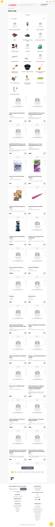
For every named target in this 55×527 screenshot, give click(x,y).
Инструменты (17, 507)
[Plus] (24, 125)
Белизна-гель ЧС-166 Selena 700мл (16, 385)
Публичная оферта (37, 512)
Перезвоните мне (17, 501)
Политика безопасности (18, 491)
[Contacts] (50, 1)
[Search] (19, 5)
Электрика (17, 509)
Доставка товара (37, 506)
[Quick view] (26, 97)
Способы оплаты (38, 507)
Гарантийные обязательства (37, 509)
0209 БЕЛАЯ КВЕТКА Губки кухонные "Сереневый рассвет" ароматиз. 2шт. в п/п (17, 145)
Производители (37, 518)
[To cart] (25, 121)
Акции (37, 520)
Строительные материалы (17, 505)
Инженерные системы (17, 506)
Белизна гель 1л (31, 296)
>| (42, 472)
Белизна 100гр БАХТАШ (33, 267)
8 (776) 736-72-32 (44, 4)
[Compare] (26, 101)
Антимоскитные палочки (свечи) (35, 206)
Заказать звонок (43, 5)
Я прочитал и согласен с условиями (17, 492)
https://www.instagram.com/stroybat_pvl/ (37, 494)
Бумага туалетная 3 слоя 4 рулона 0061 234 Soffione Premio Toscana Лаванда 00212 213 (17, 451)
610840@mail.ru (37, 497)
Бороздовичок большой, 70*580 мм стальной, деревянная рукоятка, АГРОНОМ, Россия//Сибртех (36, 387)
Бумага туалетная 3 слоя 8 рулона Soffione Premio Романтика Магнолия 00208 (36, 451)
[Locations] (47, 1)
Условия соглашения (37, 510)
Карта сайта (37, 517)
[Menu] (2, 2)
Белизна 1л (11, 296)
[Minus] (12, 125)
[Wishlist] (26, 99)
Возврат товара (37, 516)
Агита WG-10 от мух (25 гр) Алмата (16, 176)
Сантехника (17, 510)
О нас (38, 505)
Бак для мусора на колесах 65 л (16, 267)
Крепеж (17, 511)
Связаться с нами (38, 515)
